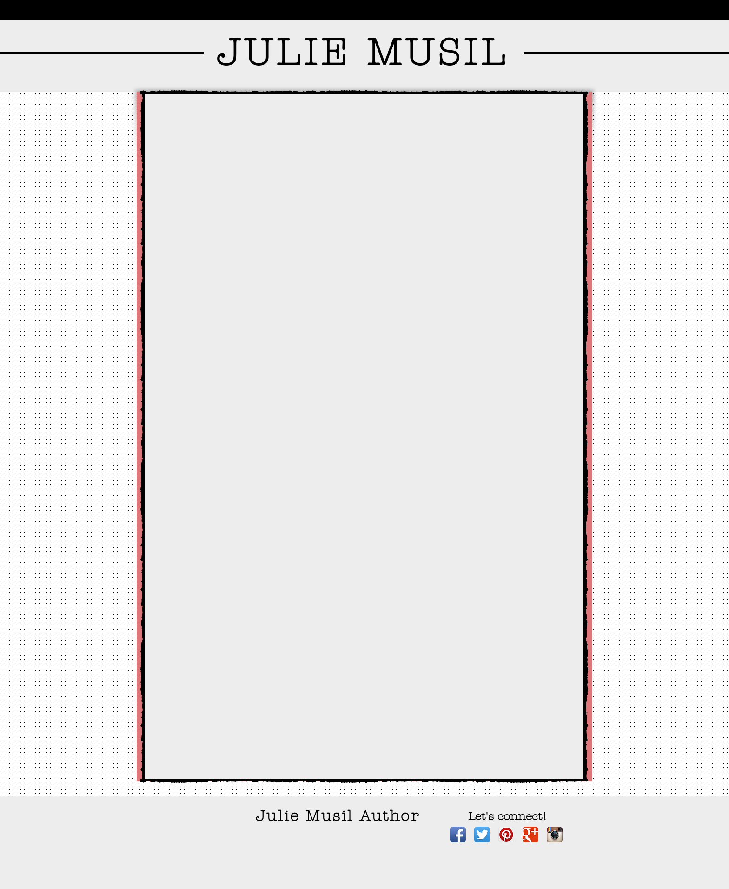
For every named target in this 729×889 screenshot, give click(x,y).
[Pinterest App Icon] (506, 834)
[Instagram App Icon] (555, 834)
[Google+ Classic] (530, 834)
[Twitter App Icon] (482, 834)
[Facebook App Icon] (458, 834)
